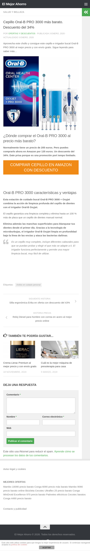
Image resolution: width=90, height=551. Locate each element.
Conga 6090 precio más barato (51, 486)
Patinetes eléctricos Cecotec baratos (65, 494)
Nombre (11, 416)
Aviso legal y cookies (14, 469)
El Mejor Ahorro (14, 4)
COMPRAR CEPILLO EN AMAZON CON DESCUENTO (41, 167)
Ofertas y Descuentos (21, 33)
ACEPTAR (46, 548)
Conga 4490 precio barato (17, 498)
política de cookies (19, 545)
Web (8, 428)
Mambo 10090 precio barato (18, 486)
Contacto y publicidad (14, 508)
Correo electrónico (53, 416)
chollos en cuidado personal (28, 285)
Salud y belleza (13, 12)
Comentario (13, 394)
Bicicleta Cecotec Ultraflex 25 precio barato (48, 490)
